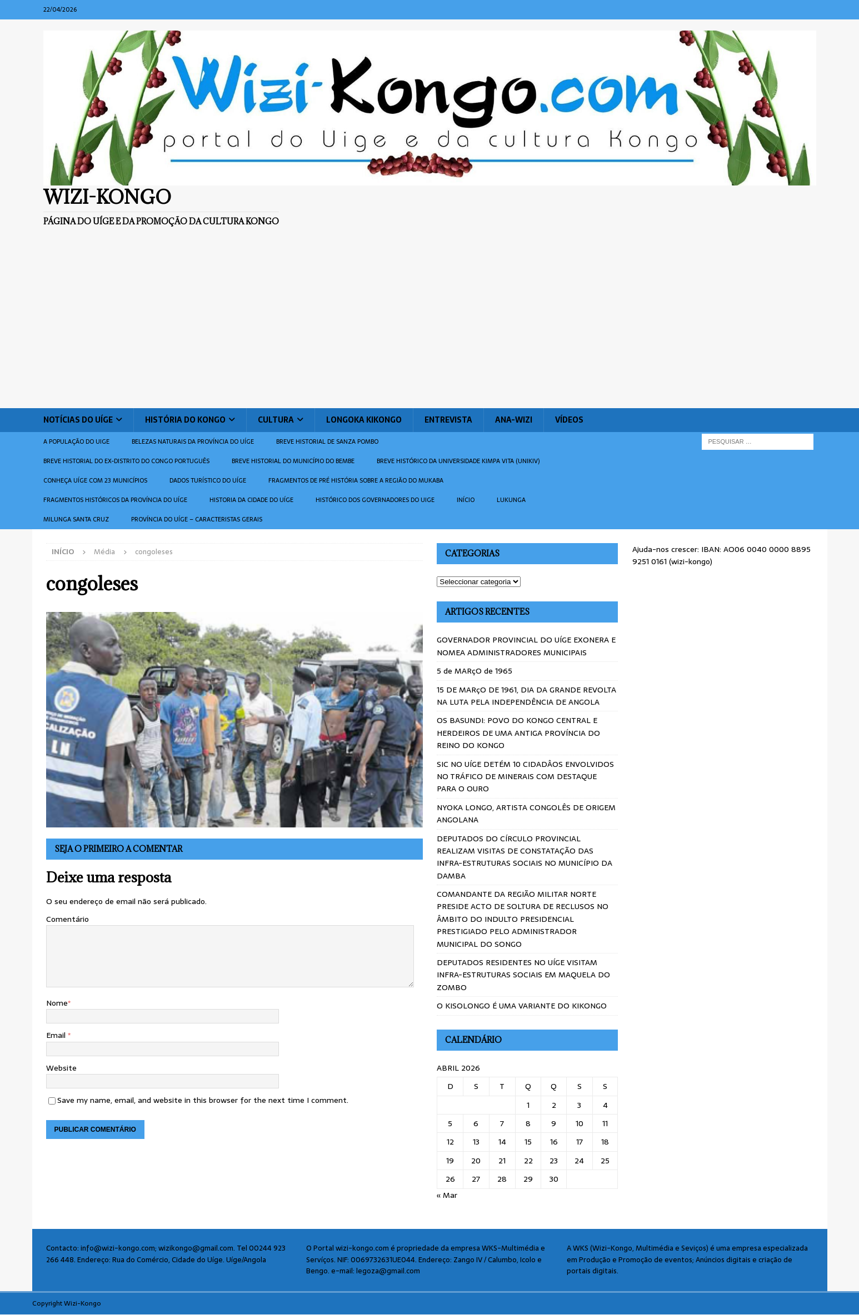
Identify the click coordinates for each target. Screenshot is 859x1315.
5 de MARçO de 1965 (474, 671)
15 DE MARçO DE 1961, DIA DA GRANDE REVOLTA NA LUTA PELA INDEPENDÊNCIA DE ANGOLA (526, 696)
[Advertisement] (429, 325)
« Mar (447, 1195)
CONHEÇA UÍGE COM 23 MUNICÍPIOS (95, 480)
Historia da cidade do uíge (251, 500)
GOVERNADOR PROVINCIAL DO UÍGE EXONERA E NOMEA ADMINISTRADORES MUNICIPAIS (526, 646)
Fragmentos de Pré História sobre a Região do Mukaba (355, 480)
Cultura (276, 420)
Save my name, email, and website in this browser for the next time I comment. (202, 1100)
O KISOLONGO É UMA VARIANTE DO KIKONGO (522, 1006)
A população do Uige (76, 441)
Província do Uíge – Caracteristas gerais (196, 519)
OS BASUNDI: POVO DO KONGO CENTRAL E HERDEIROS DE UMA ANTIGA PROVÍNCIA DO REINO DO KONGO (518, 732)
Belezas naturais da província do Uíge (193, 441)
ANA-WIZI (513, 420)
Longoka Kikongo (364, 420)
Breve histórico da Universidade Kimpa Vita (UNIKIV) (458, 461)
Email (57, 1035)
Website (61, 1068)
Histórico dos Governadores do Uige (375, 500)
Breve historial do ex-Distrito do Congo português (126, 461)
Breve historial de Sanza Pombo (327, 441)
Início (466, 500)
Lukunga (511, 500)
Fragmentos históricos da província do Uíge (115, 500)
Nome (57, 1003)
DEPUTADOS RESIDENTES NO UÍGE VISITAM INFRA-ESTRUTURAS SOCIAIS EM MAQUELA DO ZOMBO (523, 974)
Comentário (67, 919)
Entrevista (448, 420)
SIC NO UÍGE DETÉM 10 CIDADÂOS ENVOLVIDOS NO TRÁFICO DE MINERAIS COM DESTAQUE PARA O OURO (525, 776)
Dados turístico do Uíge (207, 480)
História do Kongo (185, 420)
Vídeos (569, 420)
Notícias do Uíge (78, 420)
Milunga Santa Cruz (76, 519)
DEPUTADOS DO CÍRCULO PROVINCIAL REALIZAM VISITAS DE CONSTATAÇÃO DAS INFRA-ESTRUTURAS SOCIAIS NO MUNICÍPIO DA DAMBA (524, 857)
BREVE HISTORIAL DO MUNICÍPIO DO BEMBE (293, 461)
